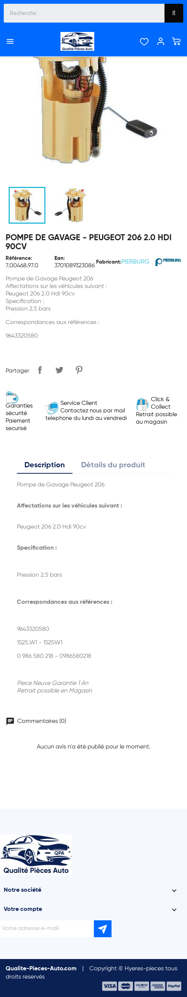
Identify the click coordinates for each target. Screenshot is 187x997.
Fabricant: (108, 262)
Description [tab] (44, 465)
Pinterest (78, 369)
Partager (39, 369)
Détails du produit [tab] (113, 465)
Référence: (19, 258)
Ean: (59, 258)
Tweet (59, 369)
